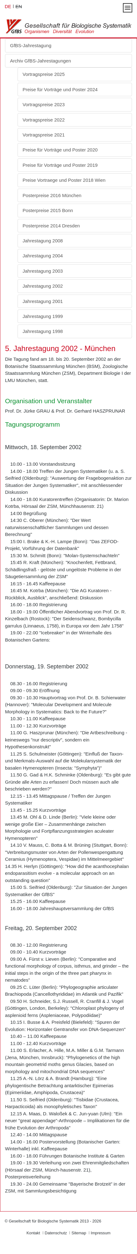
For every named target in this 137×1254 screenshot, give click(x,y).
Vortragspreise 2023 (44, 104)
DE (8, 6)
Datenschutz (56, 1233)
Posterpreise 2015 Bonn (48, 210)
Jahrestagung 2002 (43, 286)
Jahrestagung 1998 (43, 331)
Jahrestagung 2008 (43, 240)
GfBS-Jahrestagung (30, 45)
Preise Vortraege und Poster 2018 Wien (64, 180)
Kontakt (33, 1233)
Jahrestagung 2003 (43, 271)
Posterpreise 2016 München (52, 195)
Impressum (100, 1233)
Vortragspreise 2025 (44, 74)
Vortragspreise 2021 (44, 134)
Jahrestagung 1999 (43, 316)
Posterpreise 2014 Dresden (51, 225)
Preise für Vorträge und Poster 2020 (60, 149)
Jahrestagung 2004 (43, 255)
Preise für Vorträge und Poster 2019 (60, 165)
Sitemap (78, 1233)
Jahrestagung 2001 (43, 301)
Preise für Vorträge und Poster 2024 (60, 89)
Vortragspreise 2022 (44, 119)
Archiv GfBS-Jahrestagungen (40, 60)
